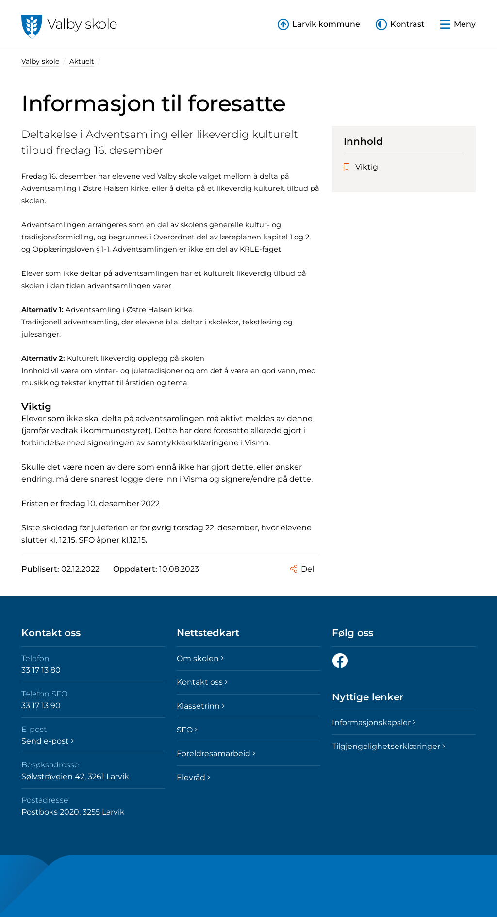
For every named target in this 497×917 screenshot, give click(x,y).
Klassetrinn (201, 706)
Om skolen (200, 658)
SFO (187, 729)
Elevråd (193, 777)
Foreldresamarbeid (216, 753)
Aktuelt (81, 61)
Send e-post (47, 741)
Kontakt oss (202, 682)
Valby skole (40, 61)
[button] (400, 24)
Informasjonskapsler (373, 722)
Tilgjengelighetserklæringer (388, 746)
